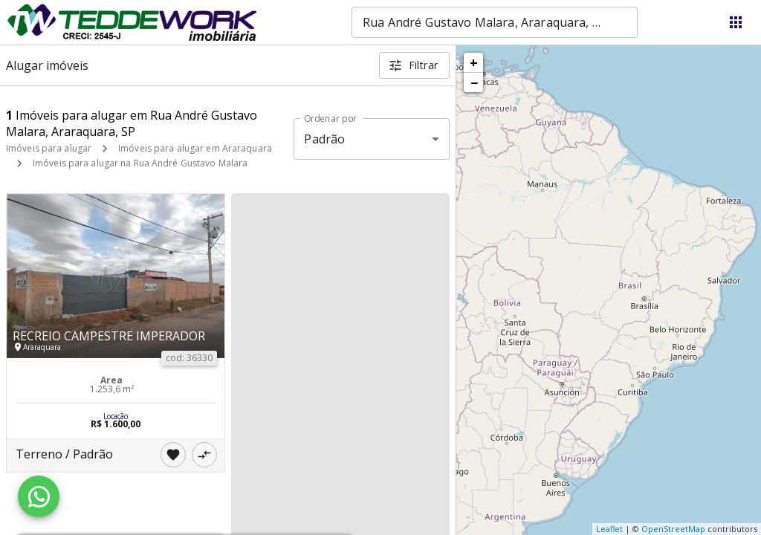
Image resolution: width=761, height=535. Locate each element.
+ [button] (474, 62)
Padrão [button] (324, 139)
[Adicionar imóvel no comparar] (204, 454)
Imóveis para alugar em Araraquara (195, 148)
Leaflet (609, 528)
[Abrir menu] (736, 22)
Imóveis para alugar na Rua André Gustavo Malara (140, 163)
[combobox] (495, 22)
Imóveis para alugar (48, 148)
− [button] (474, 82)
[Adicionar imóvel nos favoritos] (173, 454)
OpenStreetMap (673, 528)
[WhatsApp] (38, 496)
